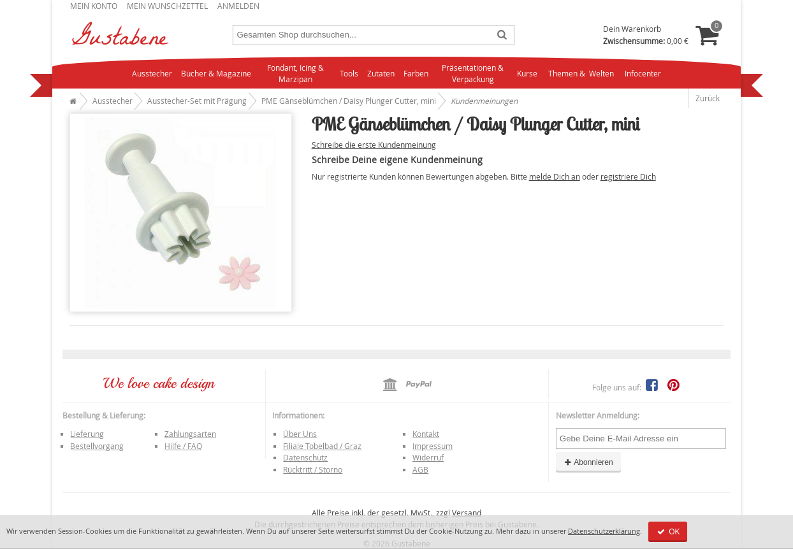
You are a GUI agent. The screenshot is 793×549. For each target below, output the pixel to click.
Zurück (707, 98)
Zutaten (381, 73)
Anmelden (238, 6)
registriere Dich (628, 176)
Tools (349, 73)
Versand (466, 513)
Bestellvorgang (97, 446)
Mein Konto (93, 6)
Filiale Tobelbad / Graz (322, 446)
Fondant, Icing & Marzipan (295, 73)
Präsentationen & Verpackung (473, 73)
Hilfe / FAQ (183, 446)
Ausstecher (152, 73)
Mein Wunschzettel (167, 6)
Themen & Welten (581, 73)
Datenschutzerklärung (604, 531)
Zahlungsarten (190, 434)
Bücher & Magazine (216, 73)
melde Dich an (554, 176)
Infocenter (643, 73)
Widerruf (428, 457)
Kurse (527, 73)
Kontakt (425, 434)
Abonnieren (588, 462)
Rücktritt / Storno (312, 469)
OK (668, 531)
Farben (416, 73)
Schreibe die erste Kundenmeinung (374, 144)
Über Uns (300, 434)
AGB (420, 469)
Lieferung (87, 434)
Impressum (432, 446)
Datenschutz (305, 457)
